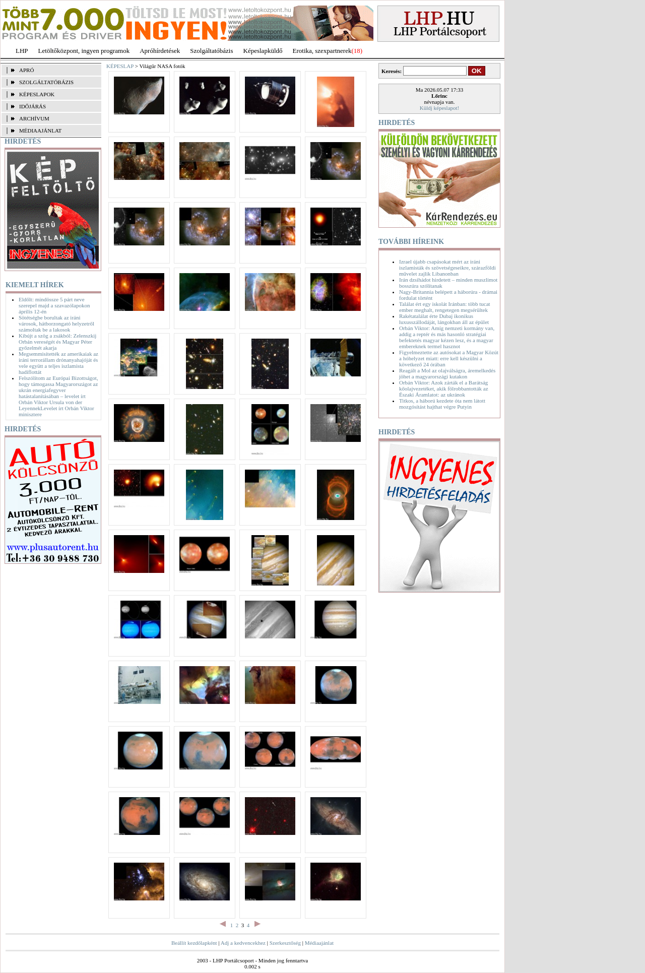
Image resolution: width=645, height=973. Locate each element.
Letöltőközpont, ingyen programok (84, 50)
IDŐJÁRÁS (32, 106)
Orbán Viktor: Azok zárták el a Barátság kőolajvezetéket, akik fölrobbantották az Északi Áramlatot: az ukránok (443, 388)
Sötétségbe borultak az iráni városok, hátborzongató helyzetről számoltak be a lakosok (56, 323)
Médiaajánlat (319, 943)
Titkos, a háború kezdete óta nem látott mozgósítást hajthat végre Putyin (442, 404)
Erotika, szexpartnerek (322, 50)
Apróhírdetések (160, 50)
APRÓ (26, 70)
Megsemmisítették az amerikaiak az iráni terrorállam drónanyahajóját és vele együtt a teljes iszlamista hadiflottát (58, 363)
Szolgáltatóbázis (211, 50)
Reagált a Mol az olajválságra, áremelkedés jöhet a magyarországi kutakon (447, 373)
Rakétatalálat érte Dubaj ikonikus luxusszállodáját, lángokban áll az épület (444, 319)
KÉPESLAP (120, 66)
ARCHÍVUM (34, 118)
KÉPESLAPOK (36, 94)
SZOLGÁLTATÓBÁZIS (46, 82)
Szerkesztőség (285, 943)
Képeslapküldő (263, 50)
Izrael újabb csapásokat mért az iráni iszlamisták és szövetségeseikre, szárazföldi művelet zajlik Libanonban (447, 267)
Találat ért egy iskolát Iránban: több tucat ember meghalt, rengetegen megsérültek (444, 307)
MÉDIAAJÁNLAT (40, 130)
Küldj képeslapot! (440, 108)
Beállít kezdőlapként (194, 943)
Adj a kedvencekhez (243, 943)
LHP (22, 50)
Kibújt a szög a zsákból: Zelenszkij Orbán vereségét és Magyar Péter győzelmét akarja (57, 342)
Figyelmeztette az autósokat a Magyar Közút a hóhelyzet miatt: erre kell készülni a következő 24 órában (448, 358)
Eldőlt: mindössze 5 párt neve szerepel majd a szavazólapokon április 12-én (54, 305)
